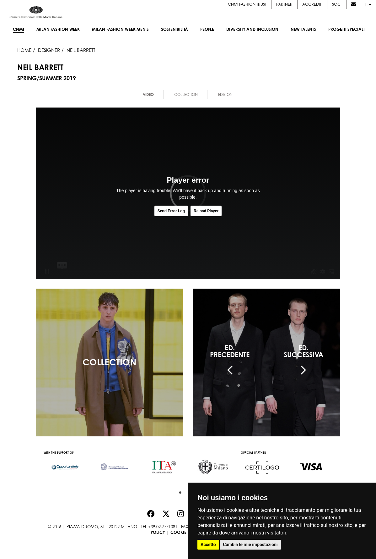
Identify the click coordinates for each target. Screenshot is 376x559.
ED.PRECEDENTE (230, 351)
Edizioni (226, 94)
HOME (24, 50)
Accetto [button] (208, 544)
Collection (186, 94)
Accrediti (312, 4)
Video (148, 94)
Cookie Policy (186, 532)
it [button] (368, 4)
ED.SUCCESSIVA (303, 351)
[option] (65, 464)
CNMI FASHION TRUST (247, 4)
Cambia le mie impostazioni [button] (250, 544)
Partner (284, 4)
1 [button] (178, 491)
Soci (336, 4)
